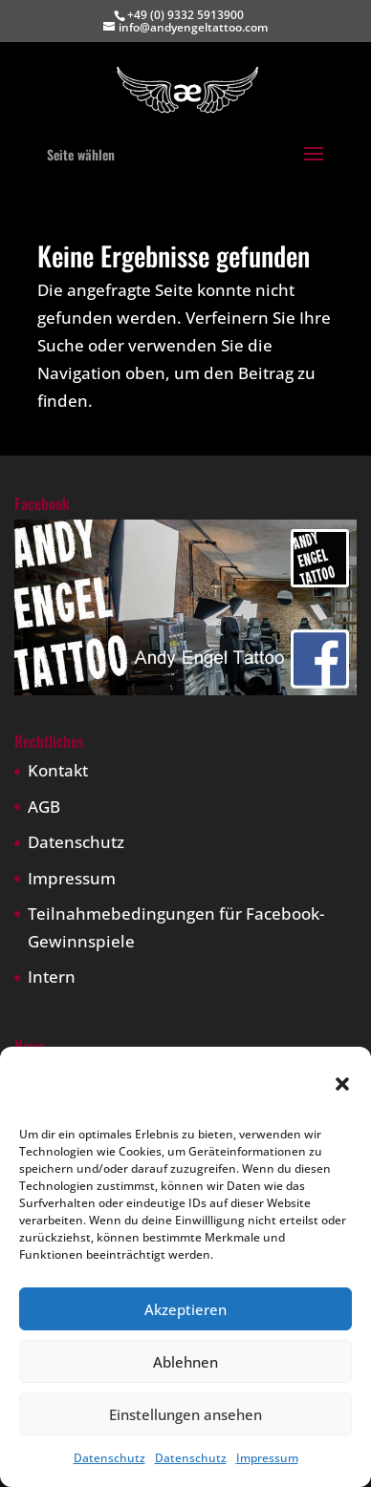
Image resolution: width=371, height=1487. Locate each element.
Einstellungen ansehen (185, 1414)
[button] (342, 1084)
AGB (44, 807)
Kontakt (58, 770)
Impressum (267, 1458)
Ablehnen (185, 1361)
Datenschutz (109, 1458)
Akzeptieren (185, 1309)
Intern (52, 977)
